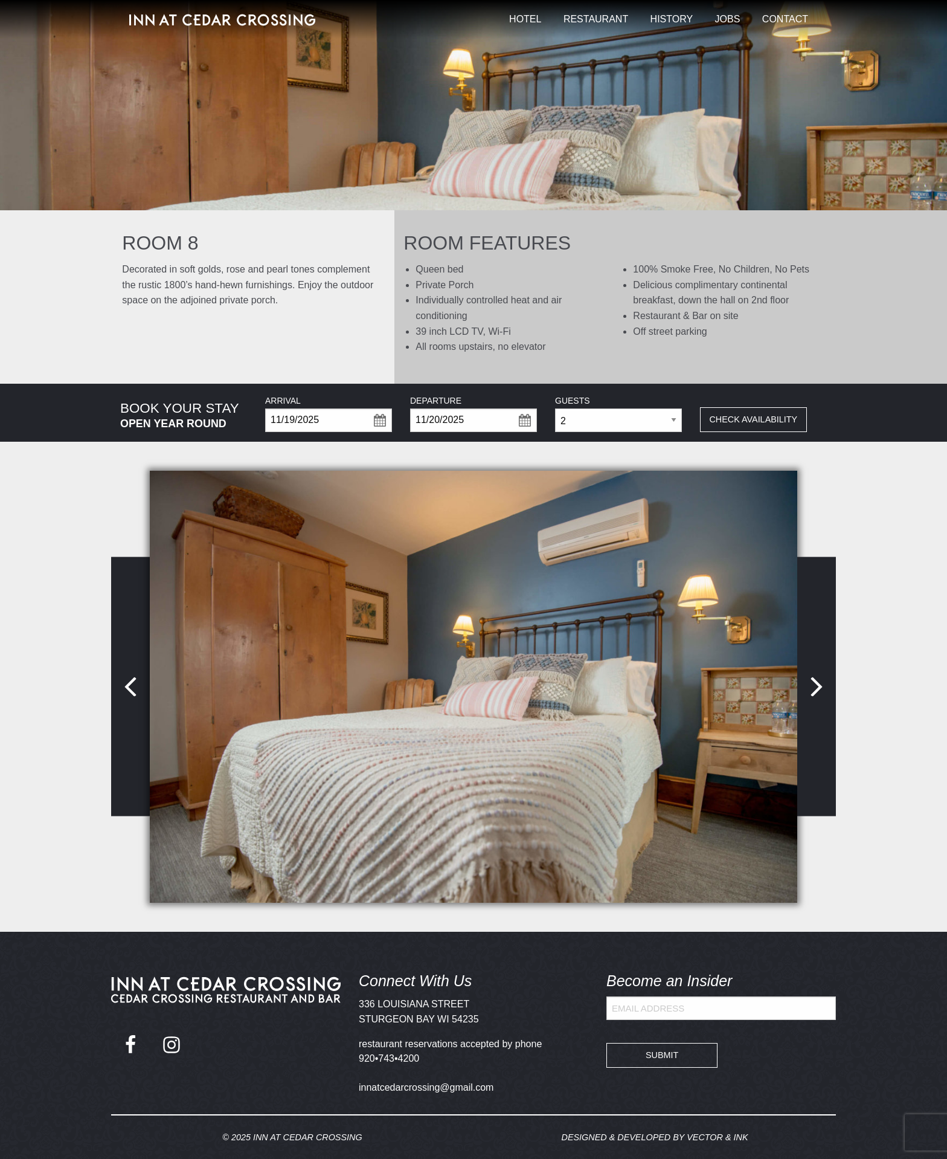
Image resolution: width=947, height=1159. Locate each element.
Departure (435, 400)
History (671, 19)
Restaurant (595, 19)
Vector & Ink (717, 1137)
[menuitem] (525, 19)
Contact (785, 19)
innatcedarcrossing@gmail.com (426, 1087)
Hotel (525, 19)
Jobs (727, 19)
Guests (572, 400)
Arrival (283, 400)
